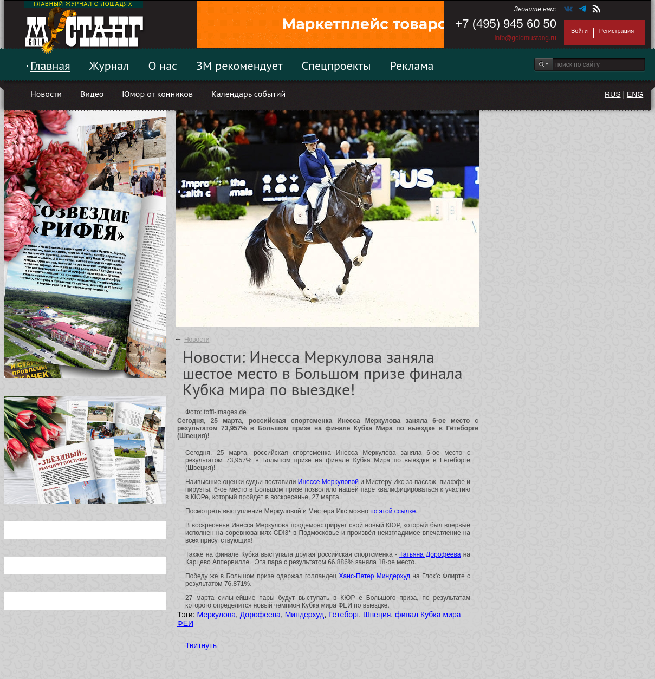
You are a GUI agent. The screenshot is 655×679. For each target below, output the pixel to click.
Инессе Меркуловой (328, 482)
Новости (46, 93)
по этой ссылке (393, 511)
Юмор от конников (157, 93)
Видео (91, 93)
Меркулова (216, 614)
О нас (162, 65)
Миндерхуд (305, 614)
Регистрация (616, 31)
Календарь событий (248, 93)
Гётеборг (343, 614)
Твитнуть (201, 645)
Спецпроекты (336, 65)
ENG (635, 94)
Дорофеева (260, 614)
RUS (613, 94)
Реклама (412, 65)
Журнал (109, 65)
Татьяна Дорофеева (430, 554)
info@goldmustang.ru (525, 38)
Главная (50, 65)
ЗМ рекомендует (239, 65)
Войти (579, 31)
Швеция (377, 614)
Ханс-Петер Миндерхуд (374, 576)
